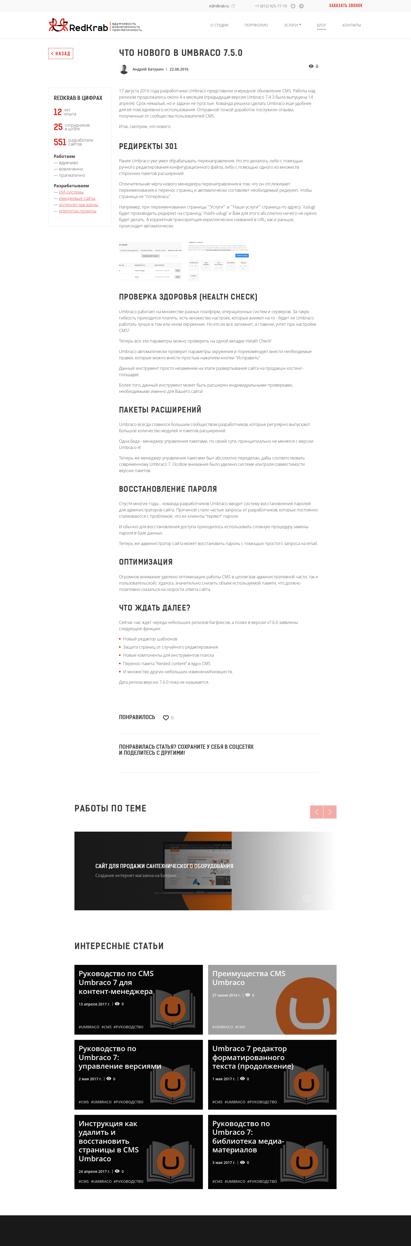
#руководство (128, 1026)
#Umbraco (89, 1026)
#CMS (106, 1026)
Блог (321, 25)
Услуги (291, 25)
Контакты (352, 25)
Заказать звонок (346, 5)
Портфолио (256, 25)
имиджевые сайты (77, 198)
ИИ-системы (71, 192)
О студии (219, 25)
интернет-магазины (78, 204)
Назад (63, 54)
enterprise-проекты (77, 211)
